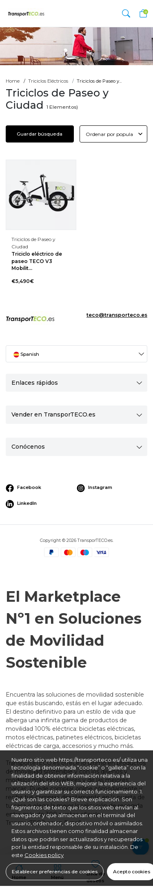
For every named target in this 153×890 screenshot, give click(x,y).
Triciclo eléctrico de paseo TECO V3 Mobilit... (36, 261)
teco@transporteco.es (116, 315)
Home (13, 81)
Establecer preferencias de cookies (55, 871)
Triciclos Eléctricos (48, 81)
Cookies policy (44, 855)
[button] (125, 13)
